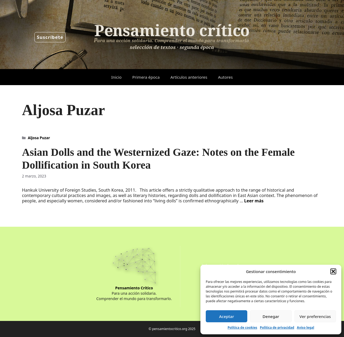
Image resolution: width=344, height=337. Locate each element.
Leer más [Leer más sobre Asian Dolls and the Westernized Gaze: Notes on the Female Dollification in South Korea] (254, 201)
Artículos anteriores (188, 77)
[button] (333, 271)
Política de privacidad (277, 327)
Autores (225, 77)
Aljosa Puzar (39, 137)
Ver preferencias (315, 316)
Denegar (271, 316)
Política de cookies (242, 327)
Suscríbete (50, 37)
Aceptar (226, 316)
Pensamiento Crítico (134, 287)
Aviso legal (305, 327)
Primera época (146, 77)
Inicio (116, 77)
